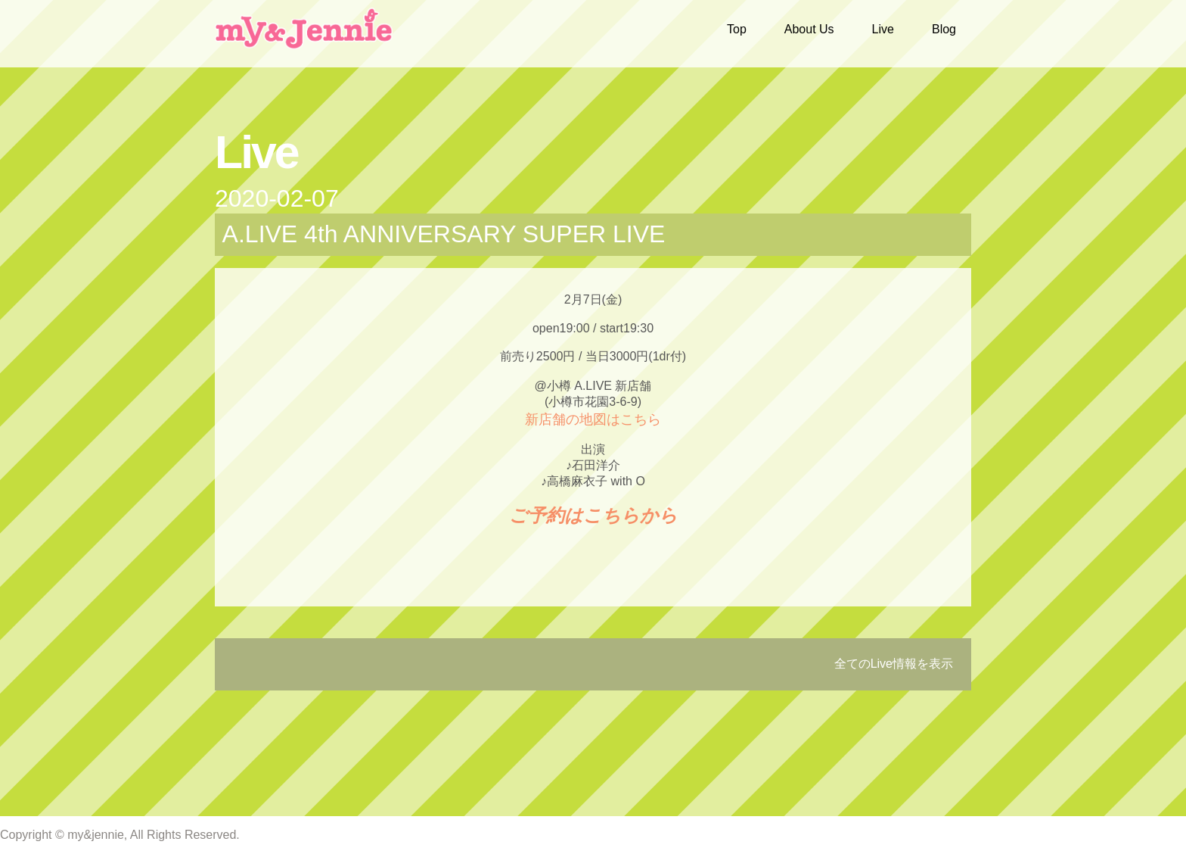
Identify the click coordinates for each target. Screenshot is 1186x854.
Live (883, 29)
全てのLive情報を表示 (893, 663)
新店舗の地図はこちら (593, 419)
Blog (944, 29)
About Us (809, 29)
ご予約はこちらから (593, 515)
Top (737, 29)
